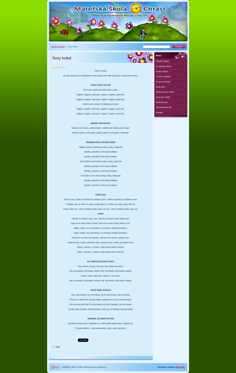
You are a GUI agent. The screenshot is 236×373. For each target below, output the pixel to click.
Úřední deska (162, 71)
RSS (57, 367)
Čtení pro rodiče (163, 97)
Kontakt (159, 112)
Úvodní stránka (58, 47)
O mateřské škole (163, 66)
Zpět (58, 347)
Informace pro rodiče (165, 92)
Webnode (180, 367)
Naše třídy (160, 87)
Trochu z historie (163, 76)
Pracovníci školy (163, 82)
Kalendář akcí (162, 102)
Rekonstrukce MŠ (164, 107)
